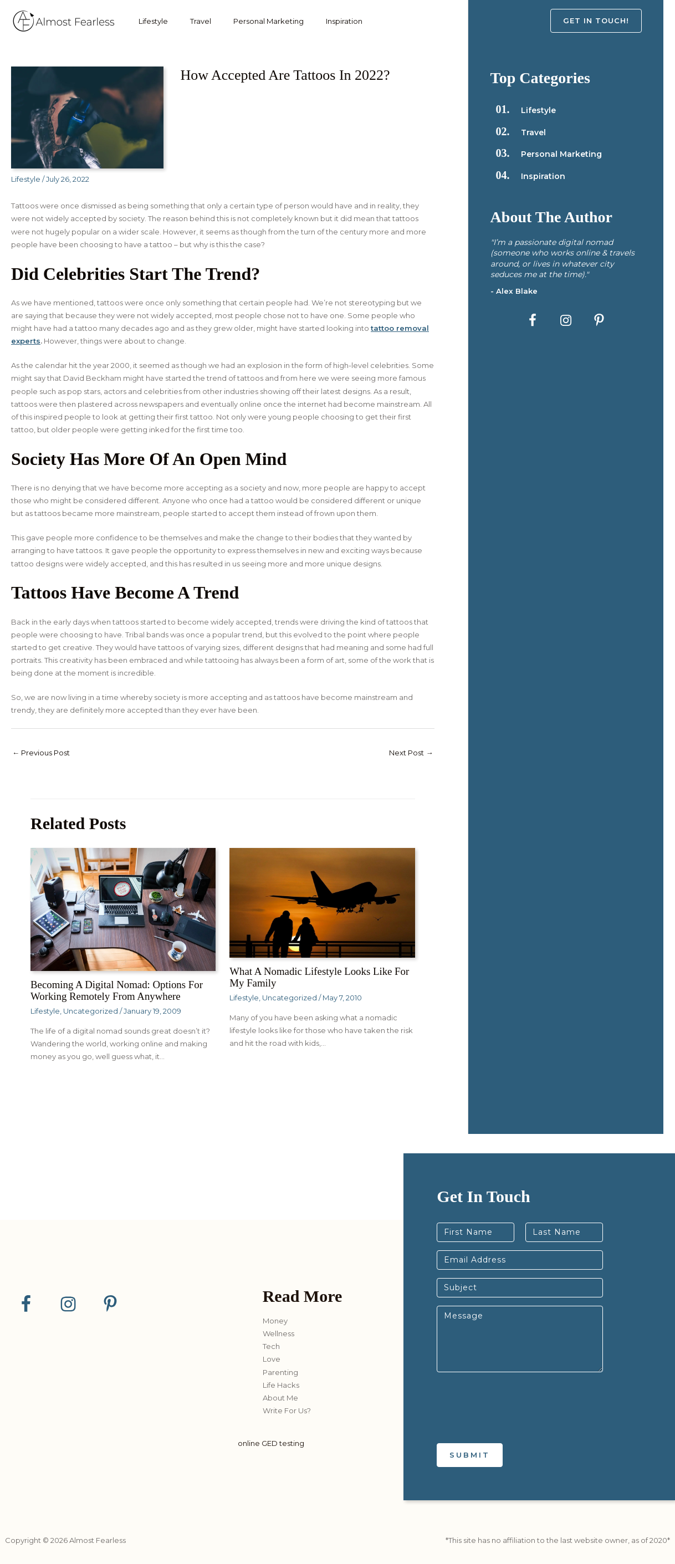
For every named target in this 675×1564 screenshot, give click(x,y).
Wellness (278, 1334)
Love (271, 1359)
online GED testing (271, 1443)
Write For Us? (287, 1410)
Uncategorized (90, 1010)
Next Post (408, 753)
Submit (469, 1454)
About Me (280, 1397)
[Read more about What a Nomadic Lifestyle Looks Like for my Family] (322, 903)
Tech (271, 1346)
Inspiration (324, 21)
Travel (192, 21)
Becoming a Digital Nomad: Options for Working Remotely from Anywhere (122, 991)
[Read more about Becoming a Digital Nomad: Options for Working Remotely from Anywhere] (123, 910)
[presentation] (521, 1424)
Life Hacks (281, 1385)
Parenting (280, 1372)
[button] (607, 21)
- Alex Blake (514, 291)
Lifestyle (150, 21)
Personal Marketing (254, 21)
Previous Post (44, 753)
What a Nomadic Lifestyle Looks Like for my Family (315, 977)
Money (275, 1320)
